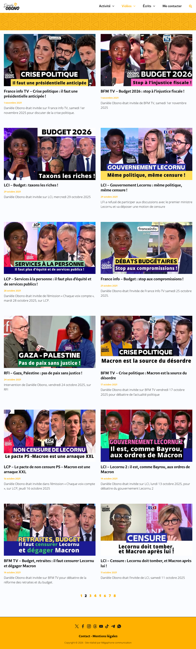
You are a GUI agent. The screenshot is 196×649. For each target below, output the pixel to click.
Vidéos (133, 6)
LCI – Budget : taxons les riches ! (31, 185)
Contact (84, 636)
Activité (113, 6)
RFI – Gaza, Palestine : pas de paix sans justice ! (43, 373)
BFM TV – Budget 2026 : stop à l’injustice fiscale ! (142, 92)
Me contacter (173, 6)
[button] (190, 6)
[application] (119, 6)
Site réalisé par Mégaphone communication (108, 642)
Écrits (152, 6)
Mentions (105, 636)
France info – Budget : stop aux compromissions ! (142, 279)
